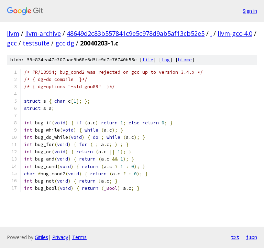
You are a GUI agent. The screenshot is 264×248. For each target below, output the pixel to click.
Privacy (60, 237)
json (251, 237)
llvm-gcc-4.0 (235, 33)
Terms (79, 237)
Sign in (250, 11)
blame (185, 60)
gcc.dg (64, 43)
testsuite (36, 43)
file (147, 60)
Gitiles (41, 237)
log (166, 60)
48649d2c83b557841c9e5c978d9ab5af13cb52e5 (136, 33)
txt (235, 237)
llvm (13, 33)
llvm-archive (43, 33)
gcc (12, 43)
